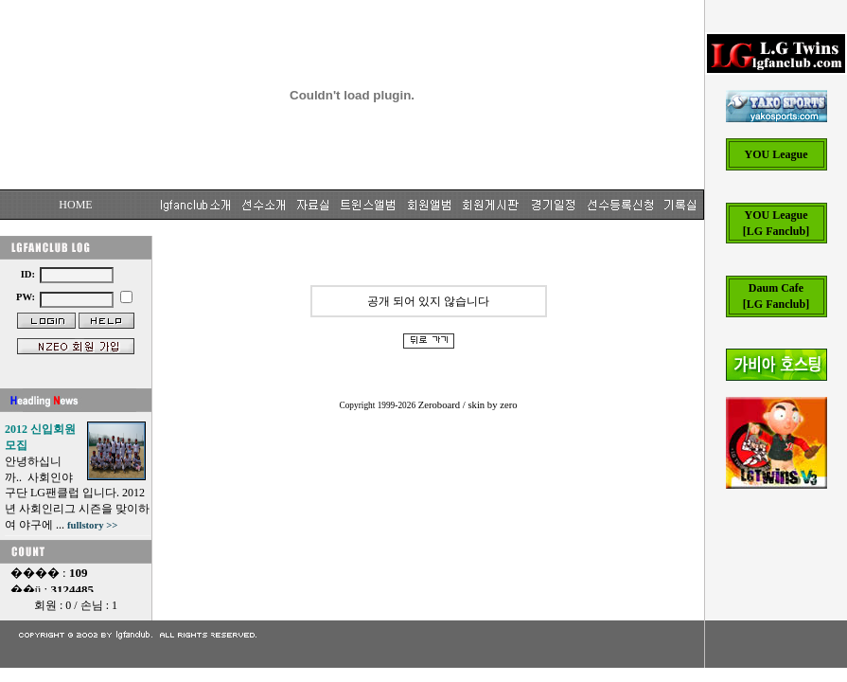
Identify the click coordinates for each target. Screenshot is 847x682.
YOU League (776, 154)
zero (508, 405)
